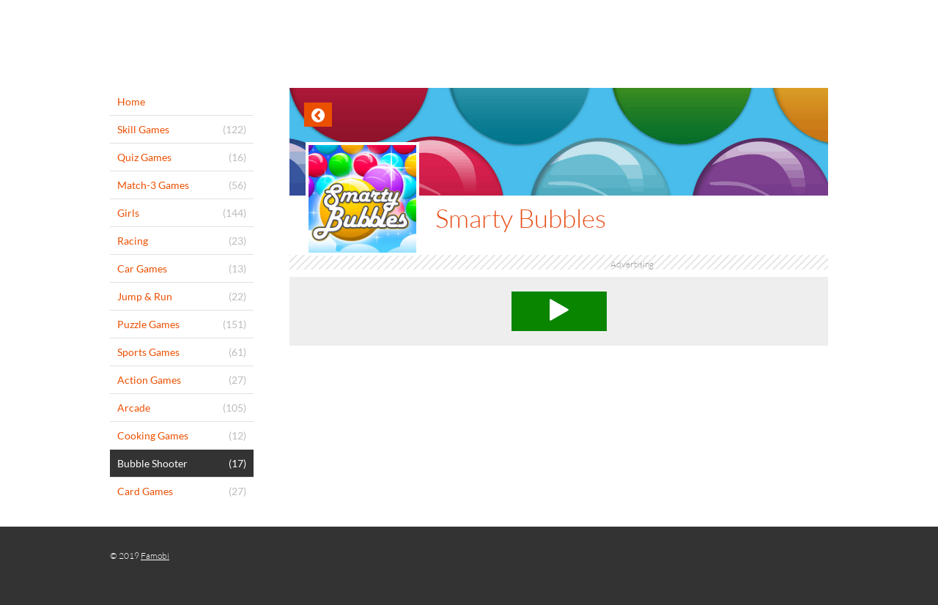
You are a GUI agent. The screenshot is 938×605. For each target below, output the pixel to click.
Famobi (155, 555)
